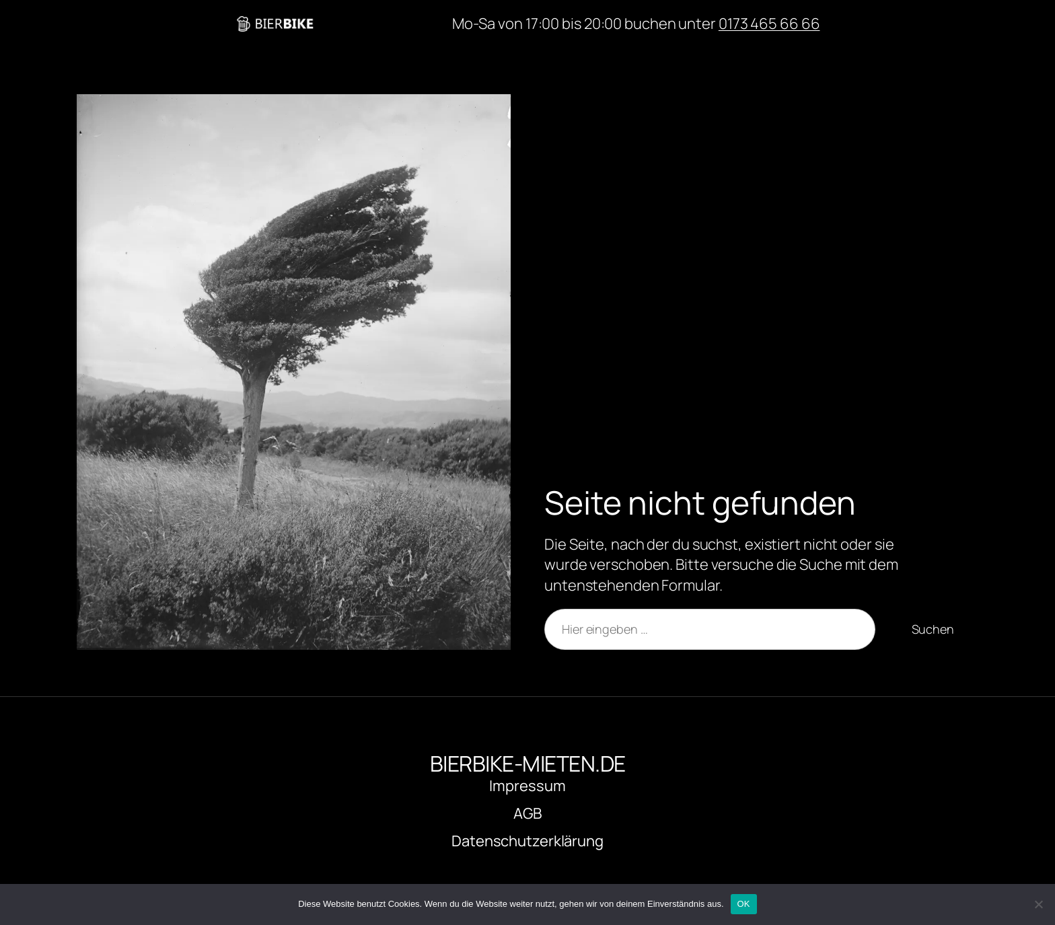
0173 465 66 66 (769, 23)
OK (743, 904)
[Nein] (1038, 904)
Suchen (933, 629)
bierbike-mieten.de (385, 23)
